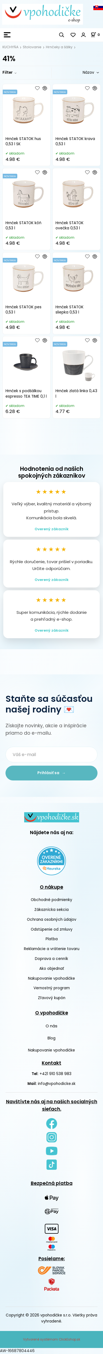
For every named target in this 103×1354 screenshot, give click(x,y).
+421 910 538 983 (55, 1073)
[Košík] (97, 34)
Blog (51, 1038)
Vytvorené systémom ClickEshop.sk (51, 1339)
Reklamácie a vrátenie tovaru (51, 948)
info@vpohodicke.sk (57, 1083)
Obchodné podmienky (51, 899)
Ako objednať (51, 968)
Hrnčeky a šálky (59, 47)
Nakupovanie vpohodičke (51, 978)
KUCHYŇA (10, 47)
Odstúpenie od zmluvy (52, 929)
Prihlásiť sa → (51, 773)
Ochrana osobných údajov (51, 919)
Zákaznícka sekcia (51, 909)
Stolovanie (32, 47)
